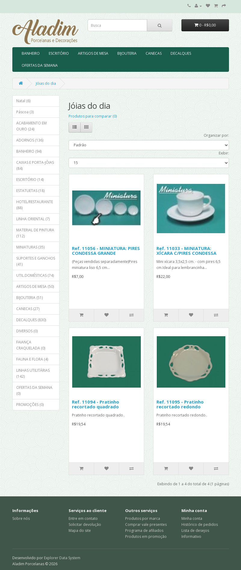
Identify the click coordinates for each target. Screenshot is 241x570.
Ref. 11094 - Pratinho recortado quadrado (95, 404)
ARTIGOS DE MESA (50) (35, 286)
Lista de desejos (195, 530)
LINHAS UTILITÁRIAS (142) (33, 373)
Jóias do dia (46, 83)
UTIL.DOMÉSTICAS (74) (35, 275)
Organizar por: (216, 135)
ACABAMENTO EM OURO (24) (31, 126)
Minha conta (191, 518)
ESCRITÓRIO (59, 53)
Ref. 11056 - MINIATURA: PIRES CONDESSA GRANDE (106, 250)
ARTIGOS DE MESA (93, 53)
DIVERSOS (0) (27, 331)
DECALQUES (181, 53)
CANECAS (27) (27, 308)
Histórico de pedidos (199, 524)
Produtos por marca (142, 518)
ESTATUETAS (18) (30, 190)
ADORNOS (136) (29, 140)
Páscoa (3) (25, 111)
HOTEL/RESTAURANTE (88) (34, 204)
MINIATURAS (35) (30, 247)
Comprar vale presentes (146, 524)
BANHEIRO (31, 53)
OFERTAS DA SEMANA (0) (34, 390)
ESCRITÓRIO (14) (30, 179)
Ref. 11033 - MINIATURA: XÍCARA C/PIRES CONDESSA (186, 250)
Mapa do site (80, 530)
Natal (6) (23, 100)
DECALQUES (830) (31, 319)
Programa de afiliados (144, 530)
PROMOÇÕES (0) (30, 404)
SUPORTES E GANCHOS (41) (35, 261)
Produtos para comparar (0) (93, 116)
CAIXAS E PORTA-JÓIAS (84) (35, 165)
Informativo (191, 536)
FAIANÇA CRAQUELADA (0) (30, 345)
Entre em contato (83, 518)
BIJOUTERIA (127, 53)
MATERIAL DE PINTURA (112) (35, 233)
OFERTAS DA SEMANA (40, 65)
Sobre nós (21, 518)
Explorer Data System (62, 557)
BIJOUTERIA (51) (29, 297)
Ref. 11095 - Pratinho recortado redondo (180, 404)
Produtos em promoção (146, 536)
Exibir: (224, 153)
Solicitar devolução (85, 524)
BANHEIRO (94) (29, 151)
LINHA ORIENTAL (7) (33, 218)
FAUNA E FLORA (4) (32, 359)
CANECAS (154, 53)
